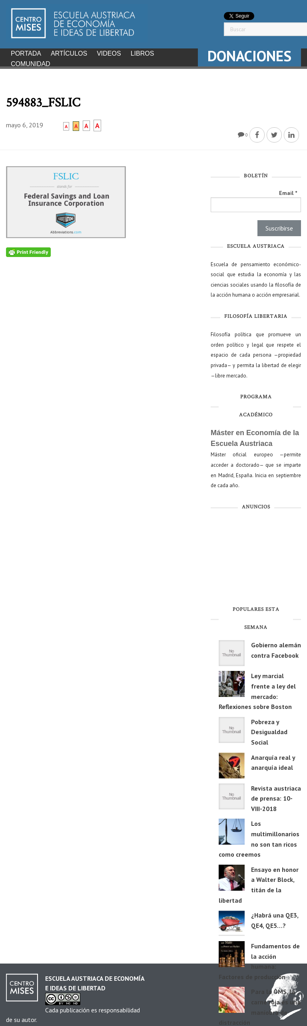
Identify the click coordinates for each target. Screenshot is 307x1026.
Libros (142, 53)
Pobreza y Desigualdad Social (269, 729)
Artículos (69, 53)
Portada (26, 53)
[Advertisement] (256, 557)
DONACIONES (249, 55)
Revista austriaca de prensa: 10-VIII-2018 (276, 796)
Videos (109, 53)
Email (288, 190)
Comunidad (30, 63)
